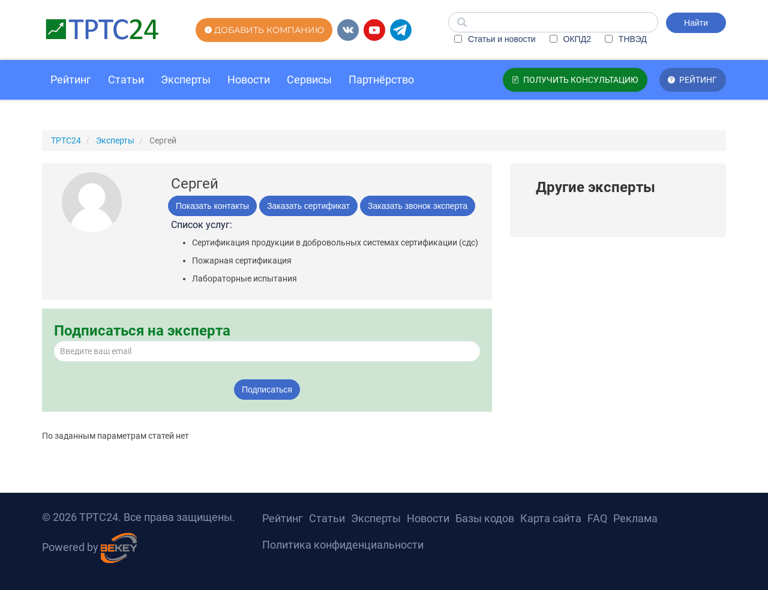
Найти (696, 23)
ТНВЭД (626, 39)
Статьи (126, 79)
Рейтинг (70, 79)
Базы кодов (484, 518)
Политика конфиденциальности (343, 544)
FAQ (597, 518)
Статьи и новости (495, 39)
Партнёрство (381, 79)
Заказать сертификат (308, 206)
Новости (248, 79)
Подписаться (267, 389)
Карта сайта (550, 518)
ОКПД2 (570, 39)
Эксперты (186, 79)
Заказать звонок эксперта (417, 206)
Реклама (635, 518)
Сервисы (309, 79)
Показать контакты (212, 206)
